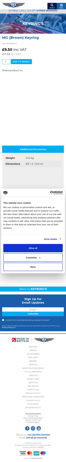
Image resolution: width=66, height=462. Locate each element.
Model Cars (33, 379)
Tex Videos (33, 386)
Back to (33, 289)
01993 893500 (47, 10)
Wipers (33, 350)
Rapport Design (36, 458)
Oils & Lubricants (33, 372)
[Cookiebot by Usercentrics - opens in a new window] (50, 193)
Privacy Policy (7, 327)
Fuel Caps (33, 357)
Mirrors (33, 347)
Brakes (33, 361)
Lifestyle (33, 375)
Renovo (33, 364)
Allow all (33, 248)
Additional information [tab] (33, 149)
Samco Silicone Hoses (33, 368)
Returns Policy (33, 407)
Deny (33, 267)
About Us (33, 382)
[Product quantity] (6, 61)
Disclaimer (33, 404)
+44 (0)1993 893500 (38, 434)
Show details (50, 239)
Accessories (33, 354)
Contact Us (33, 390)
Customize (33, 257)
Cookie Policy (33, 400)
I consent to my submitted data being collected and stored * (27, 320)
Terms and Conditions (33, 397)
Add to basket (21, 61)
